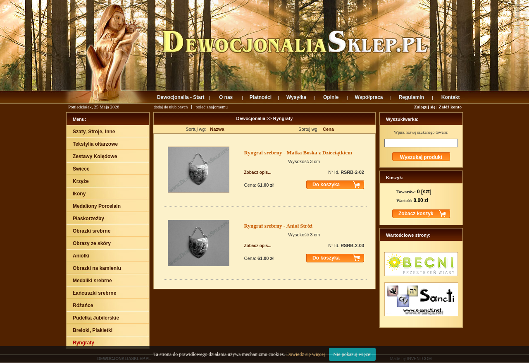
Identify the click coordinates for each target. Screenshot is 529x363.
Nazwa (217, 129)
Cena (328, 129)
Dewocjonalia (251, 118)
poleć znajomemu (211, 106)
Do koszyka (326, 185)
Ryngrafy (283, 118)
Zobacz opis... (258, 172)
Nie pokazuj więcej (352, 354)
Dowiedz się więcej (305, 354)
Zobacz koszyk (416, 213)
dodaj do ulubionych (171, 107)
